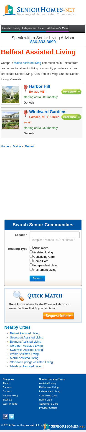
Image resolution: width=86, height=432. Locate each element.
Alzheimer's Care (57, 28)
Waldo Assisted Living (24, 354)
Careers (7, 387)
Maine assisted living (27, 63)
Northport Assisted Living (26, 345)
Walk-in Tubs (10, 403)
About (6, 383)
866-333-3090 (43, 42)
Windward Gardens (47, 111)
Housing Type (17, 248)
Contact (7, 391)
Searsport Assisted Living (26, 337)
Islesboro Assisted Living (26, 366)
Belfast (29, 146)
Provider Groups (48, 407)
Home (5, 146)
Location (21, 235)
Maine (17, 146)
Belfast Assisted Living (24, 333)
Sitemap (7, 399)
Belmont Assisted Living (25, 341)
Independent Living (33, 28)
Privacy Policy (10, 395)
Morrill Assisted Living (24, 358)
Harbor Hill (39, 86)
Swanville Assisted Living (26, 349)
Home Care (45, 399)
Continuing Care (48, 395)
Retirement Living (49, 387)
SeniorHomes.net (22, 425)
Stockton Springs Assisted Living (31, 362)
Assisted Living (11, 28)
